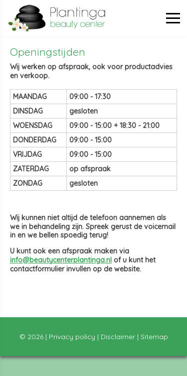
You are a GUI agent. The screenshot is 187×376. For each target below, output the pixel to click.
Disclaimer (118, 336)
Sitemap (154, 336)
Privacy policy (72, 336)
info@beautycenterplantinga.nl (61, 259)
